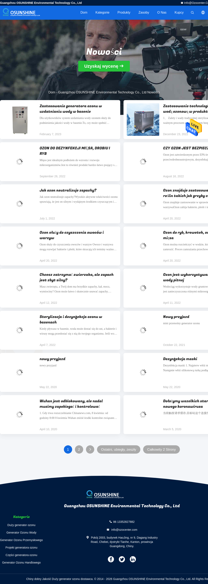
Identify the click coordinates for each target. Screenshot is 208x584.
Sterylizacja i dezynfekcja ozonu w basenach (71, 319)
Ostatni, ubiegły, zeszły (118, 449)
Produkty (124, 12)
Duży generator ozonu (22, 525)
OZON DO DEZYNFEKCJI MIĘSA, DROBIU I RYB (75, 150)
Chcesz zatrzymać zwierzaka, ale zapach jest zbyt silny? (77, 277)
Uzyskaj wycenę (101, 66)
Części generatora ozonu (21, 555)
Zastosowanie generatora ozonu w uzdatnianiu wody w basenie (71, 108)
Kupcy (179, 12)
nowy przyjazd (52, 359)
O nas (161, 12)
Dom (83, 12)
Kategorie (102, 12)
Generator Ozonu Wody (21, 532)
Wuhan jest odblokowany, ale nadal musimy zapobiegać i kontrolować (71, 403)
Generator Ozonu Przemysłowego (21, 540)
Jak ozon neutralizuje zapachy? (68, 190)
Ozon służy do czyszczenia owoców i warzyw (72, 235)
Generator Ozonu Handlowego (21, 562)
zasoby (144, 12)
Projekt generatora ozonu (21, 547)
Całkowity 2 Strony (161, 449)
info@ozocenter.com (123, 529)
